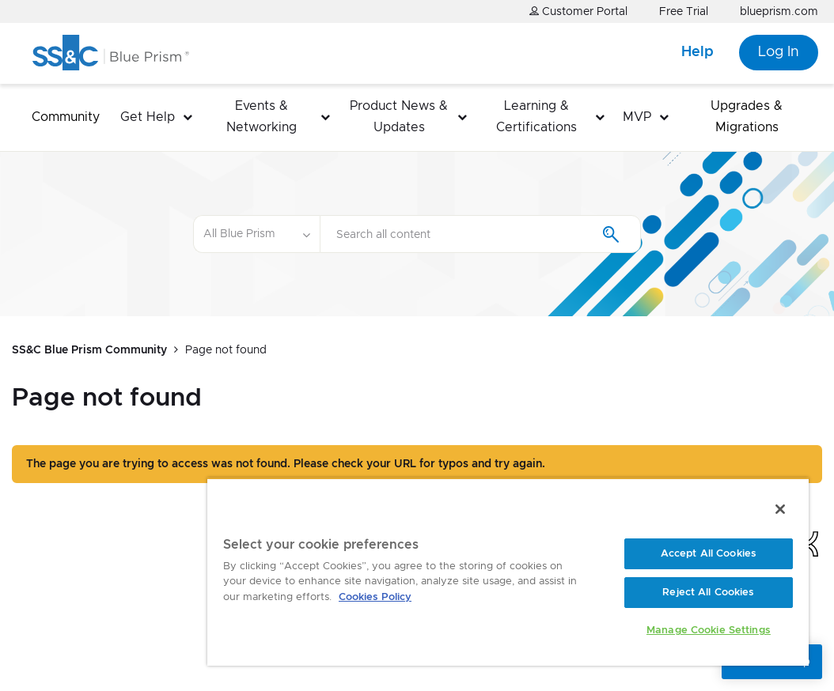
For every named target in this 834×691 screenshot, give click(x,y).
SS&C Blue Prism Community (89, 350)
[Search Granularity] (256, 234)
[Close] (780, 509)
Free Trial (683, 11)
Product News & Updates (399, 117)
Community (66, 117)
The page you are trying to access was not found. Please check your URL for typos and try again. (285, 464)
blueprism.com (779, 11)
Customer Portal (578, 11)
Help (697, 52)
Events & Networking (261, 117)
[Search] (480, 234)
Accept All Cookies (708, 554)
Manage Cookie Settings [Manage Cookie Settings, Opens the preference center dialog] (708, 630)
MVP (637, 117)
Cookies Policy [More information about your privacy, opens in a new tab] (375, 597)
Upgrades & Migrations (747, 117)
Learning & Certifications (536, 117)
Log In (778, 52)
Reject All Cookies (708, 592)
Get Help (147, 117)
